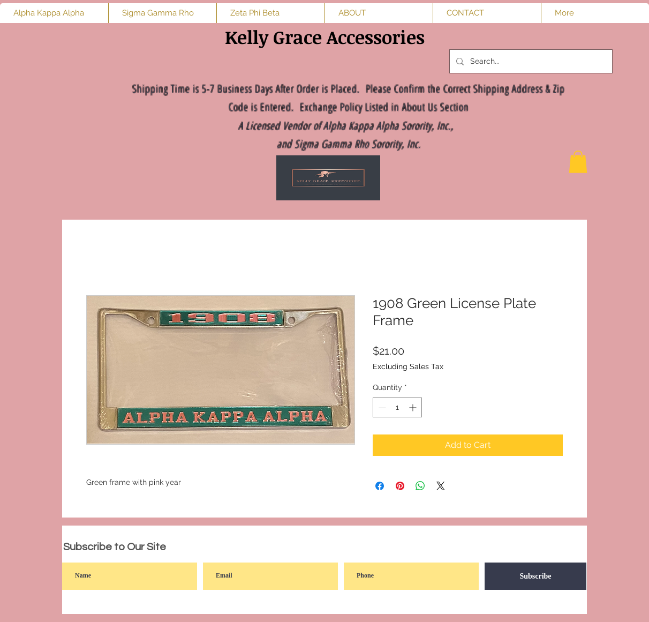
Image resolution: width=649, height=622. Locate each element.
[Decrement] (381, 407)
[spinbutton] (397, 407)
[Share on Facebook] (379, 485)
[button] (578, 162)
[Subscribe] (535, 576)
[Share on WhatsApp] (420, 485)
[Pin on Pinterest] (400, 485)
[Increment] (413, 407)
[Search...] (530, 61)
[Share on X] (440, 485)
